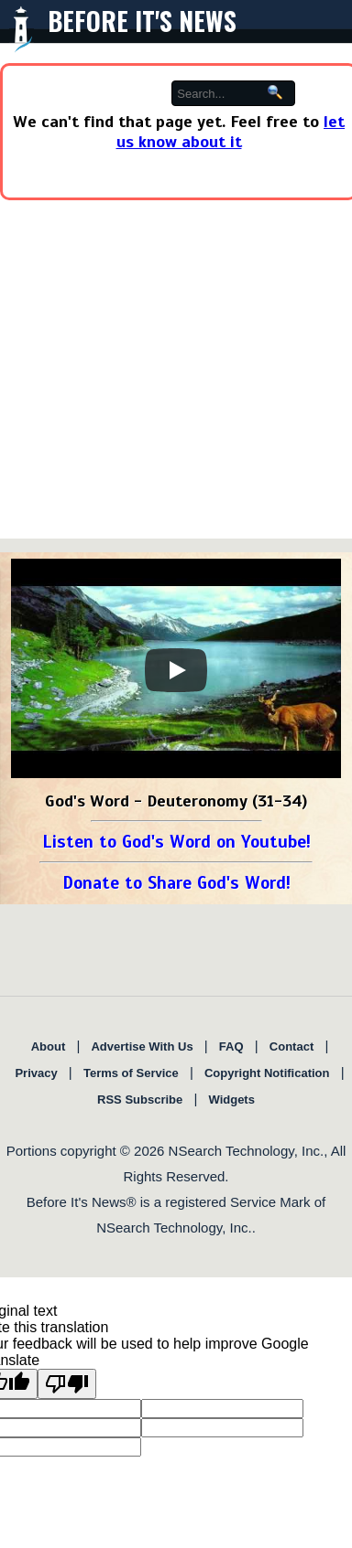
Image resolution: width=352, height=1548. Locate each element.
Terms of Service (131, 1073)
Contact (292, 1046)
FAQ (231, 1046)
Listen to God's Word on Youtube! (176, 841)
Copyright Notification (267, 1073)
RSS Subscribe (139, 1099)
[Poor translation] (67, 1384)
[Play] (176, 670)
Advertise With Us (141, 1046)
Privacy (36, 1073)
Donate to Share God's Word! (176, 882)
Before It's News (142, 20)
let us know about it (231, 132)
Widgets (231, 1099)
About (48, 1046)
